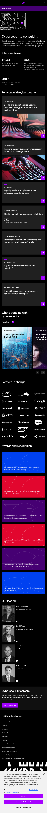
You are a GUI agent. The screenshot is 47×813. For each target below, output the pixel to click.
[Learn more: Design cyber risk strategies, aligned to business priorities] (23, 117)
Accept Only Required (23, 801)
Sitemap (4, 740)
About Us (5, 729)
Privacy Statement (8, 744)
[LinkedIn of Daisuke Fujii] (17, 681)
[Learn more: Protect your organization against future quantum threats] (23, 217)
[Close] (44, 774)
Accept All (23, 796)
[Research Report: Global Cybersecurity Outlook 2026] (17, 348)
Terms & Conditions (8, 747)
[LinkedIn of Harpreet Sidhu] (17, 621)
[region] (23, 792)
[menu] (2, 2)
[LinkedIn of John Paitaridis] (17, 661)
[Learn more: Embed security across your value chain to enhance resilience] (23, 268)
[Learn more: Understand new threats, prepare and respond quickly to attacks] (23, 160)
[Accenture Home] (23, 2)
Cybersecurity (6, 8)
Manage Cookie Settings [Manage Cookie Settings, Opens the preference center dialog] (23, 807)
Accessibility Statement (9, 755)
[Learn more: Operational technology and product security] (23, 243)
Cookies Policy (33, 790)
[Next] (43, 372)
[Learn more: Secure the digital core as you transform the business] (23, 192)
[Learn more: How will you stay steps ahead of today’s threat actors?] (23, 294)
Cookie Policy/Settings (9, 751)
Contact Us (5, 733)
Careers (4, 725)
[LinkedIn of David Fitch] (17, 641)
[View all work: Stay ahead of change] (8, 322)
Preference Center (8, 722)
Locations (5, 736)
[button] (10, 705)
